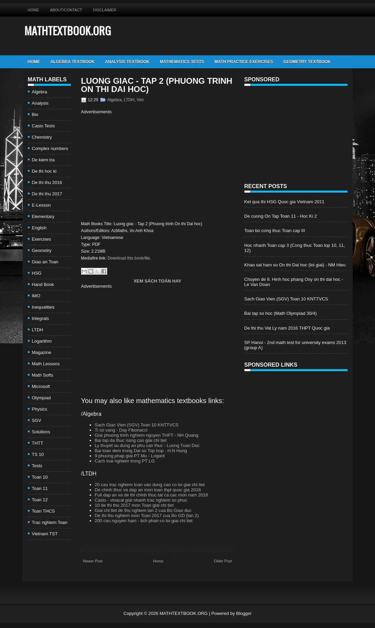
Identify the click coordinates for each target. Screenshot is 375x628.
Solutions (41, 431)
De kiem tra (43, 159)
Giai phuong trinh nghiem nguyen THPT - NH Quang (147, 435)
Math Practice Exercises (243, 61)
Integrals (40, 318)
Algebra (39, 91)
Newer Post (93, 561)
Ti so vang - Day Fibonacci (121, 430)
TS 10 (38, 454)
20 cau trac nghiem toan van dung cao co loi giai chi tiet (150, 484)
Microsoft (41, 386)
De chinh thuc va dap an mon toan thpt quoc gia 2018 (148, 489)
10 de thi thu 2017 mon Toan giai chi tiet (134, 505)
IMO (36, 295)
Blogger (244, 613)
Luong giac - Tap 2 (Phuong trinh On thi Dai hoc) (156, 85)
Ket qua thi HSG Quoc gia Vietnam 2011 (284, 201)
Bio (35, 114)
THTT (37, 443)
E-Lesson (41, 205)
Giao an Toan (45, 261)
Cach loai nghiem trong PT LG (125, 461)
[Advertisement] (139, 167)
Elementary (43, 216)
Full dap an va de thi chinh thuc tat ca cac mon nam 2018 (151, 495)
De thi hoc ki (44, 171)
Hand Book (43, 284)
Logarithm (42, 341)
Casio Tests (43, 125)
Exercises (41, 239)
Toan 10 (40, 477)
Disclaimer (104, 10)
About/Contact (66, 10)
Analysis (40, 103)
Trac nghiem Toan (49, 522)
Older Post (223, 561)
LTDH (37, 329)
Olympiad (41, 397)
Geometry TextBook (307, 61)
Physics (39, 409)
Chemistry (42, 137)
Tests (37, 465)
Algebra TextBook (73, 61)
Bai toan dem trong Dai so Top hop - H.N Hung (141, 450)
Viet (139, 100)
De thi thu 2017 (47, 193)
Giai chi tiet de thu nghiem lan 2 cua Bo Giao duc (143, 510)
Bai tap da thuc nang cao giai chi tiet (131, 440)
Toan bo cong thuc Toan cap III (274, 230)
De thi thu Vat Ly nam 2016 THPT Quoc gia (287, 328)
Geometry (42, 250)
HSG (37, 273)
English (39, 227)
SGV (36, 420)
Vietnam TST (45, 533)
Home (33, 10)
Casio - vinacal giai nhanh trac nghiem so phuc (141, 500)
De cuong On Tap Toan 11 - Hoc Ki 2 (280, 216)
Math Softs (42, 375)
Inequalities (43, 307)
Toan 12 (40, 499)
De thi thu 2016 (47, 182)
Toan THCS (43, 511)
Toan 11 (40, 488)
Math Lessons (46, 363)
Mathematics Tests (182, 61)
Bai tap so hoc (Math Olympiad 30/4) (280, 313)
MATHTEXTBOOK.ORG (67, 30)
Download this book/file (129, 258)
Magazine (41, 352)
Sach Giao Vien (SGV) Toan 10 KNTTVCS (137, 424)
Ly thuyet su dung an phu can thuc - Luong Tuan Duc (147, 445)
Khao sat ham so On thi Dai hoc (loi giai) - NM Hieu (295, 264)
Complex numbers (50, 148)
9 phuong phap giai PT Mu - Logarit (130, 455)
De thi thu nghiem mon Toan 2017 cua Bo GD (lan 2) (147, 515)
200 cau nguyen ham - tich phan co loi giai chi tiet (144, 520)
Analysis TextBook (127, 61)
